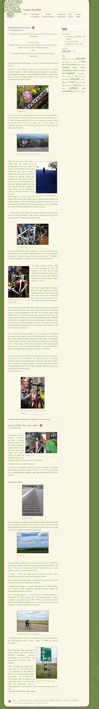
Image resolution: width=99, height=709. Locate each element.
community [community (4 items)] (67, 70)
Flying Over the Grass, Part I (19, 28)
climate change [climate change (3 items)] (78, 67)
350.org (12, 574)
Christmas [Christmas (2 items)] (83, 64)
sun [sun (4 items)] (83, 88)
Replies (33, 691)
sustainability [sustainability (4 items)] (67, 91)
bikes (13, 419)
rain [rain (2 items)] (71, 85)
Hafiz (29, 419)
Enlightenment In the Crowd (74, 44)
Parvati (40, 419)
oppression (34, 419)
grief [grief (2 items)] (80, 76)
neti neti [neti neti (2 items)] (80, 82)
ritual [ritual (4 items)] (75, 85)
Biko (17, 419)
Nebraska (18, 691)
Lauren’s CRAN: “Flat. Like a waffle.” (23, 425)
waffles (28, 691)
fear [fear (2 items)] (72, 76)
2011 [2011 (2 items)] (69, 59)
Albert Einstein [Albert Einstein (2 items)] (65, 62)
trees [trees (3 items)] (75, 91)
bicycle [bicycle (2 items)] (79, 62)
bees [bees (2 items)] (71, 62)
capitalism (24, 419)
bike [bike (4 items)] (83, 61)
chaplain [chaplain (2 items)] (78, 64)
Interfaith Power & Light (17, 586)
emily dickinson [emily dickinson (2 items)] (66, 76)
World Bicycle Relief (16, 638)
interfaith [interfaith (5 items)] (75, 78)
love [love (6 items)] (72, 81)
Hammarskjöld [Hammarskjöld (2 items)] (65, 79)
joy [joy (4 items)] (63, 82)
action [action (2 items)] (73, 59)
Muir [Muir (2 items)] (76, 82)
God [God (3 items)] (76, 76)
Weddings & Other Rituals (55, 700)
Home (14, 700)
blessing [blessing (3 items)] (68, 64)
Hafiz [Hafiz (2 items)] (84, 76)
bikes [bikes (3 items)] (64, 64)
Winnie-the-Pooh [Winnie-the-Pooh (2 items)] (81, 91)
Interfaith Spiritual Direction (40, 700)
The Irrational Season (72, 41)
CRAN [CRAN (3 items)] (75, 70)
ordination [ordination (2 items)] (67, 85)
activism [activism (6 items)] (80, 58)
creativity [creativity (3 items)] (82, 70)
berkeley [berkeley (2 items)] (75, 62)
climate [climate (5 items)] (65, 67)
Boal (20, 419)
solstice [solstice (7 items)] (73, 88)
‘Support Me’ (12, 681)
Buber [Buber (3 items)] (74, 64)
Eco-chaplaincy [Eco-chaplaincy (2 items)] (81, 73)
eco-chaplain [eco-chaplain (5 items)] (68, 73)
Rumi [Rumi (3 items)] (80, 85)
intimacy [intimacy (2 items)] (83, 79)
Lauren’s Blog (75, 700)
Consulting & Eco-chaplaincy (25, 700)
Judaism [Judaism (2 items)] (67, 82)
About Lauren (66, 700)
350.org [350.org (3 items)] (64, 59)
